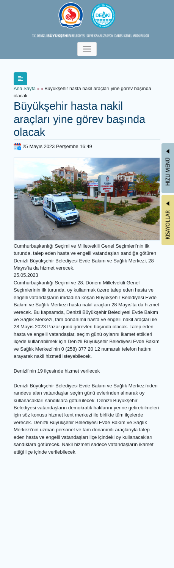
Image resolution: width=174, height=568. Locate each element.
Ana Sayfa (25, 88)
